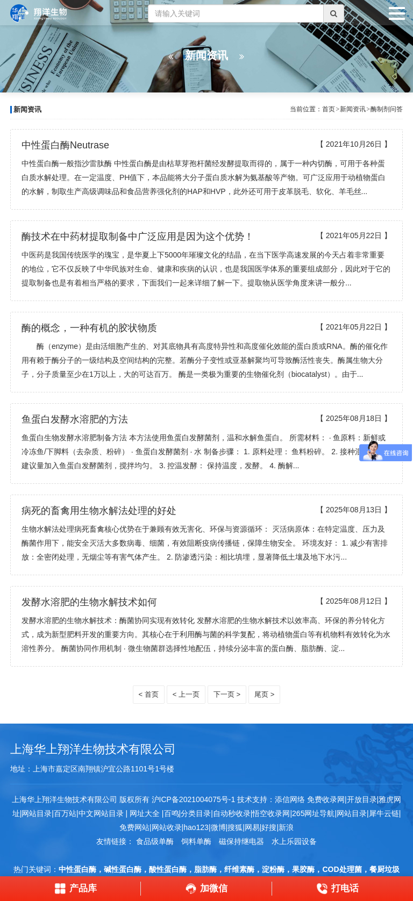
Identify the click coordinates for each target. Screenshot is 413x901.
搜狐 (235, 827)
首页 (328, 109)
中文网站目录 (102, 813)
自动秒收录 (232, 813)
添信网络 (290, 799)
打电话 (337, 888)
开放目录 (362, 799)
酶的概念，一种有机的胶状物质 (89, 328)
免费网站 (134, 827)
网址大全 (143, 813)
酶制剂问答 (387, 109)
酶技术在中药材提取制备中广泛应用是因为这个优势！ (138, 236)
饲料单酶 (196, 841)
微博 (218, 827)
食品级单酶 (155, 841)
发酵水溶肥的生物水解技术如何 (89, 602)
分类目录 (196, 813)
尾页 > (264, 694)
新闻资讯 (353, 109)
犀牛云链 (384, 813)
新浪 (286, 827)
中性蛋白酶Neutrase (65, 145)
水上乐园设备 (294, 841)
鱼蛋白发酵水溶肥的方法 (75, 419)
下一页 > (226, 694)
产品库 (75, 888)
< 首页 (149, 694)
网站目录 (352, 813)
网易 (252, 827)
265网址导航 (313, 813)
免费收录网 (326, 799)
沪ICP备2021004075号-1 (194, 799)
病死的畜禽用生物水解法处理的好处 (99, 510)
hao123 (196, 827)
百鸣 (171, 813)
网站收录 (167, 827)
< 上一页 (186, 694)
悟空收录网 (271, 813)
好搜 (268, 827)
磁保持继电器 (241, 841)
